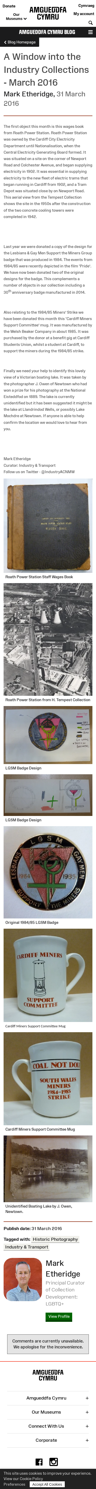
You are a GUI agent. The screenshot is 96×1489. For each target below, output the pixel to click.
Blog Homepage (20, 42)
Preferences (14, 1484)
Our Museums (16, 17)
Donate (9, 6)
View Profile (59, 1316)
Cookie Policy (31, 1478)
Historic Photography (55, 1239)
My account (83, 14)
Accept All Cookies (47, 1484)
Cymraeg (86, 5)
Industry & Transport (26, 1246)
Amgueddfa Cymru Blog (47, 32)
